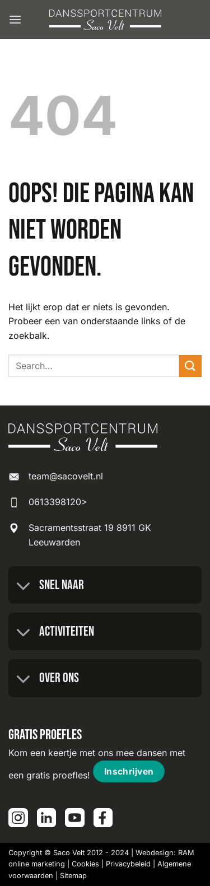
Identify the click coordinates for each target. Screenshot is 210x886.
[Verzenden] (190, 366)
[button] (15, 19)
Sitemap (73, 875)
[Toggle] (23, 586)
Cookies (85, 864)
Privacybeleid (128, 864)
